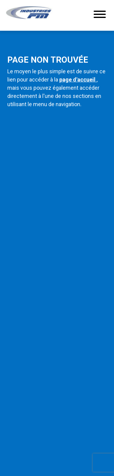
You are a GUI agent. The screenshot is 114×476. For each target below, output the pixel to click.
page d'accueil (78, 79)
